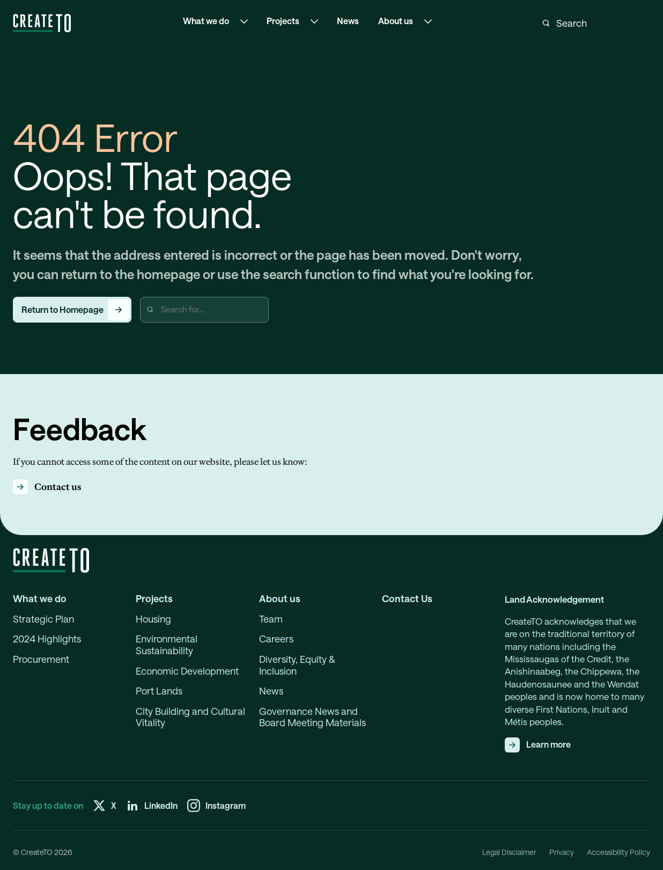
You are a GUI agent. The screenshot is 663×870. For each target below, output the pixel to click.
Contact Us (407, 598)
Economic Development (187, 671)
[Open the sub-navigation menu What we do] (244, 21)
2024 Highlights (47, 639)
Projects (154, 598)
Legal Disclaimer (509, 852)
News (348, 21)
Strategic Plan (43, 619)
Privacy (561, 852)
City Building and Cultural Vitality (190, 717)
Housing (153, 619)
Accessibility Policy (618, 852)
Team (271, 619)
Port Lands (159, 691)
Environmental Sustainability (166, 644)
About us (279, 598)
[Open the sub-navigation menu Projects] (314, 21)
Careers (276, 639)
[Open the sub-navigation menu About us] (428, 21)
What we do (40, 598)
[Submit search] (546, 23)
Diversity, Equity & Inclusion (297, 665)
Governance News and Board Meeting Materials (312, 717)
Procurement (41, 659)
